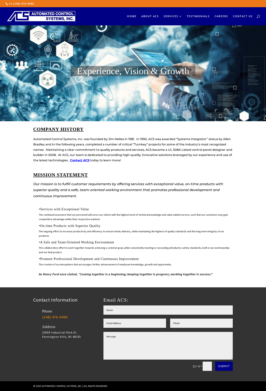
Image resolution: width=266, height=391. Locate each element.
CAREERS (221, 16)
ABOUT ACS (150, 16)
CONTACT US (243, 16)
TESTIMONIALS (198, 16)
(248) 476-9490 (55, 317)
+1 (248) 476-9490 (21, 3)
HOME (132, 16)
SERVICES (171, 16)
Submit (224, 366)
